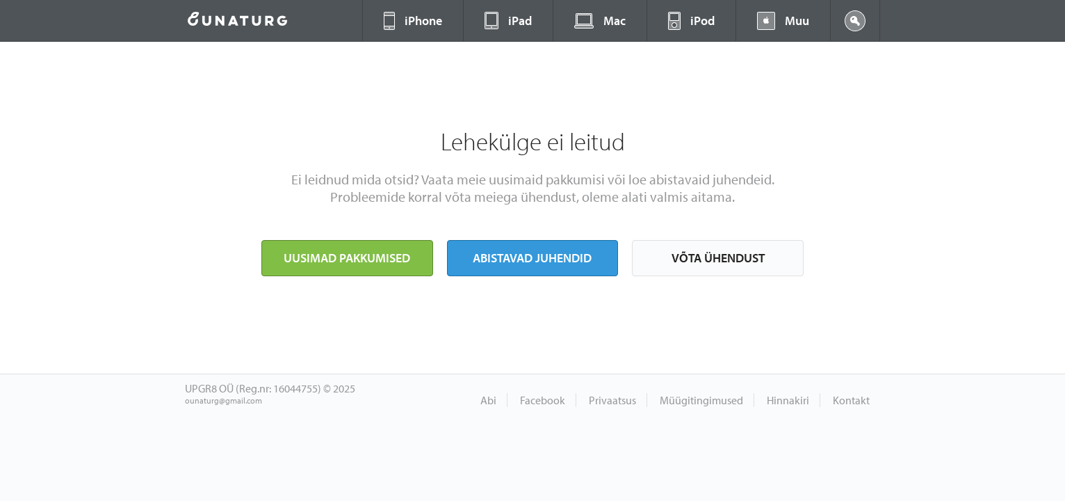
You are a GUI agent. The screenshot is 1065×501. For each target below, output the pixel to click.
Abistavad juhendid (532, 258)
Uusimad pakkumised (347, 258)
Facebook (542, 400)
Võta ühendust (718, 258)
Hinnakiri (788, 400)
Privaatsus (612, 400)
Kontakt (851, 400)
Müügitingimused (701, 400)
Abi (488, 400)
